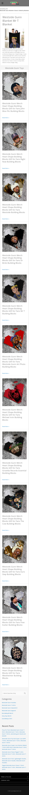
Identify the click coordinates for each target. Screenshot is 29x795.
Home (1, 9)
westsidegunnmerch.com (16, 790)
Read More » (5, 117)
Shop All (5, 9)
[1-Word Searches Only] (12, 693)
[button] (2, 3)
